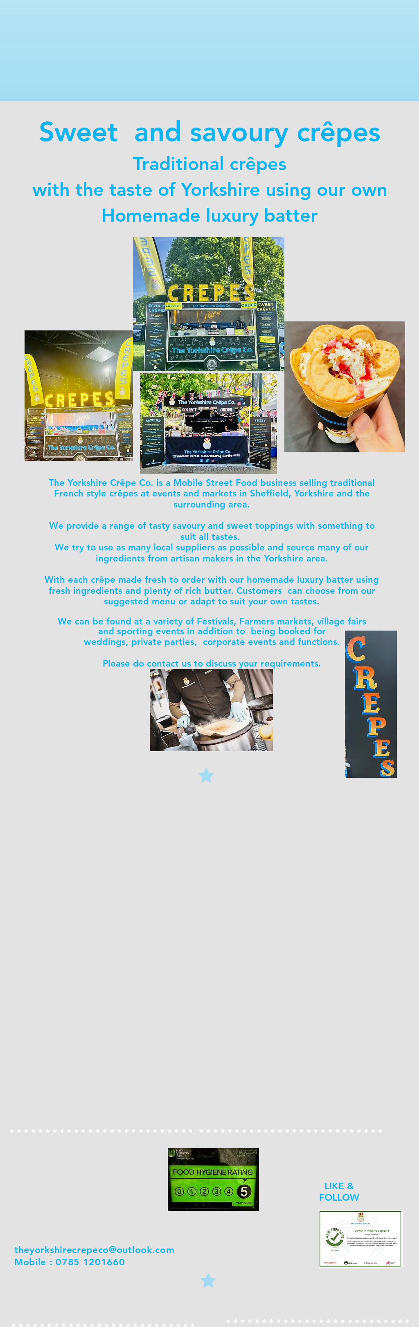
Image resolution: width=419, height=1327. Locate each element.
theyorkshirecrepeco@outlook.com (94, 1249)
